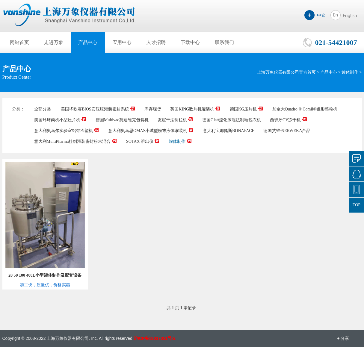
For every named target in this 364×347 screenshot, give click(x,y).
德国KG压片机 (246, 109)
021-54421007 (336, 42)
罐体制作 (350, 72)
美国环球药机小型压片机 (60, 119)
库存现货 (152, 109)
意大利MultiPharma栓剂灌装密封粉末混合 (75, 141)
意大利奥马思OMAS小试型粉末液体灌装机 (151, 130)
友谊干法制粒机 (176, 119)
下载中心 (190, 42)
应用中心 (122, 42)
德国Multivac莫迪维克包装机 (122, 120)
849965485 (356, 173)
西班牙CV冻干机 (288, 119)
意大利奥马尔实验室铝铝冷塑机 (66, 130)
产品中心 (87, 42)
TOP (356, 205)
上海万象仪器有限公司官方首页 (286, 72)
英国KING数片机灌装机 (195, 109)
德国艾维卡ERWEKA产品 (286, 130)
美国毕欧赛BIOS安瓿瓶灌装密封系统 (98, 109)
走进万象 (53, 42)
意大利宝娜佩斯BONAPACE (228, 130)
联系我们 (224, 42)
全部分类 (42, 109)
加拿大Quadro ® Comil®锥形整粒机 (304, 109)
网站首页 (19, 42)
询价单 (356, 158)
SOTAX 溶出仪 (143, 141)
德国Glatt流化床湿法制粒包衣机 (231, 120)
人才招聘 (156, 42)
